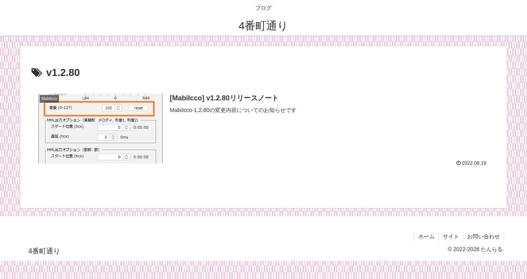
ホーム (426, 236)
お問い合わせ (483, 236)
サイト (451, 236)
